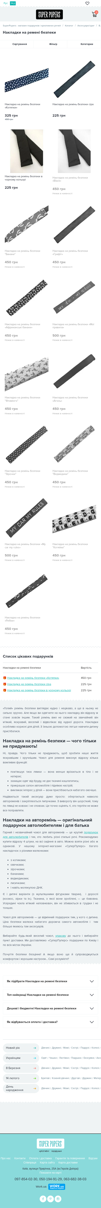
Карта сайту (47, 1162)
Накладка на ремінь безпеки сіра (73, 104)
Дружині (56, 1047)
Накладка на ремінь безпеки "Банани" (22, 252)
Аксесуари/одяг (85, 25)
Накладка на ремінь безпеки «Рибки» (22, 619)
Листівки (64, 1057)
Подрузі (84, 1047)
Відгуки (93, 1158)
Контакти (19, 1158)
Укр (13, 3)
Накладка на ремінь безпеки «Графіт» (70, 252)
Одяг (44, 1057)
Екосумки (89, 1057)
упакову (60, 935)
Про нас (6, 1158)
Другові (75, 1078)
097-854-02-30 (26, 1179)
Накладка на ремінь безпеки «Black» (70, 179)
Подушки (76, 1057)
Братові (45, 1078)
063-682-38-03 (75, 1179)
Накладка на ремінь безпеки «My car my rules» (25, 546)
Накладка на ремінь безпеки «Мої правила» (73, 326)
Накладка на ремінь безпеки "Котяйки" (70, 546)
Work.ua (41, 1186)
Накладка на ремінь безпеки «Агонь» (70, 399)
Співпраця (29, 1162)
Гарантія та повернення (70, 1158)
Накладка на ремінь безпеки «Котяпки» (22, 106)
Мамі (66, 1047)
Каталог (69, 25)
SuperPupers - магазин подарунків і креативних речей (32, 25)
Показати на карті (50, 1172)
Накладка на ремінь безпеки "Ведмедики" (70, 473)
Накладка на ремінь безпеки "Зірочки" (22, 473)
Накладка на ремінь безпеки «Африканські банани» (22, 326)
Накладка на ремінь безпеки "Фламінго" (22, 399)
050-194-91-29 (50, 1179)
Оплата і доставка (40, 1158)
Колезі (95, 1047)
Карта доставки (68, 1162)
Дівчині (45, 1047)
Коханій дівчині (60, 1078)
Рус (6, 3)
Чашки (53, 1057)
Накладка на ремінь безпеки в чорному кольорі (24, 178)
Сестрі (74, 1047)
